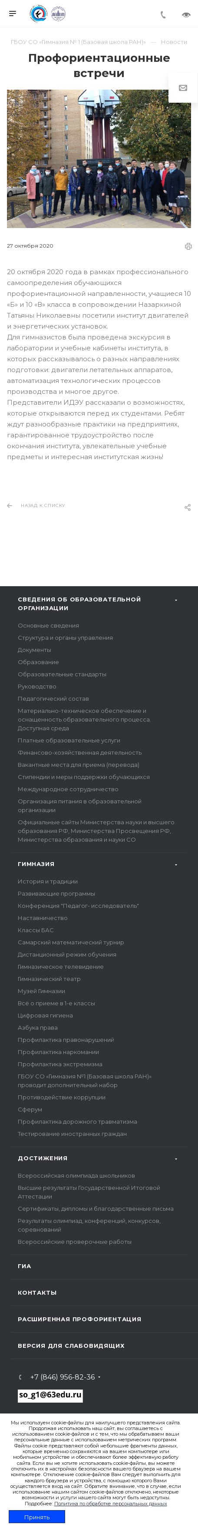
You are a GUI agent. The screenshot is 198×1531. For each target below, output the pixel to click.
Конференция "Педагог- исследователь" (78, 905)
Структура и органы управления (65, 637)
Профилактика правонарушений (66, 1039)
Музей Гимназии (41, 990)
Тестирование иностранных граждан (72, 1133)
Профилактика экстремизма (60, 1064)
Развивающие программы (56, 893)
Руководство (37, 686)
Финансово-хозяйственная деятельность (80, 752)
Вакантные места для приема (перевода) (78, 764)
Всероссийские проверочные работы (75, 1241)
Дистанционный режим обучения (67, 954)
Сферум (30, 1109)
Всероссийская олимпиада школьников (76, 1175)
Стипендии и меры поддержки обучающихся (84, 776)
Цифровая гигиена (45, 1015)
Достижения (43, 1158)
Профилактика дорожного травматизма (77, 1121)
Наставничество (43, 917)
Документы (34, 649)
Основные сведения (48, 625)
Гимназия (36, 863)
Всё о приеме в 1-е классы (56, 1003)
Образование (38, 661)
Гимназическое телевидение (61, 966)
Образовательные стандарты (62, 674)
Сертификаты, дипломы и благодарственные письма (96, 1208)
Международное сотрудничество (68, 789)
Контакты (37, 1292)
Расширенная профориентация (80, 1319)
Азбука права (38, 1027)
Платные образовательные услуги (69, 740)
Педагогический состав (53, 698)
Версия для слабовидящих (71, 1345)
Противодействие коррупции (62, 1097)
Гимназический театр (49, 978)
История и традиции (48, 881)
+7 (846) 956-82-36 (62, 1377)
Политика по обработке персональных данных (110, 1504)
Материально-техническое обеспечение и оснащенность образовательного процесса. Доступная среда (84, 719)
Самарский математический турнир (71, 942)
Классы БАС (36, 930)
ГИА (24, 1265)
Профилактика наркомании (58, 1051)
